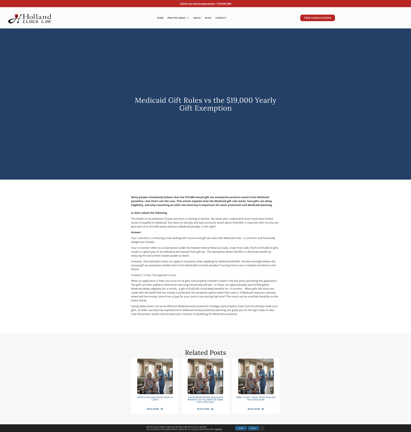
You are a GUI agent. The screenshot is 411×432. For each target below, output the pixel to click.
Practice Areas (178, 19)
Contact (220, 19)
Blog (208, 19)
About (197, 19)
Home (160, 19)
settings (215, 429)
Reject (254, 428)
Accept (240, 428)
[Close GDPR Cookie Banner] (264, 428)
